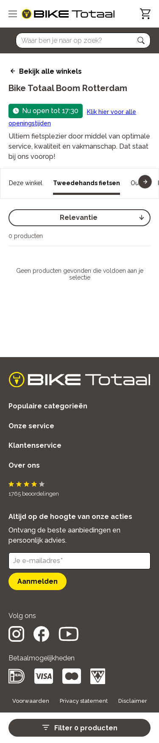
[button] (141, 40)
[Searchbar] (79, 40)
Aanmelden (37, 581)
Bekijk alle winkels (50, 71)
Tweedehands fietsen (86, 183)
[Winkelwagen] (145, 13)
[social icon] (16, 639)
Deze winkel (25, 183)
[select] (79, 217)
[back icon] (11, 71)
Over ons (24, 465)
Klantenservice (34, 445)
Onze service (31, 426)
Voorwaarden (30, 701)
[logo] (68, 14)
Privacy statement (84, 701)
